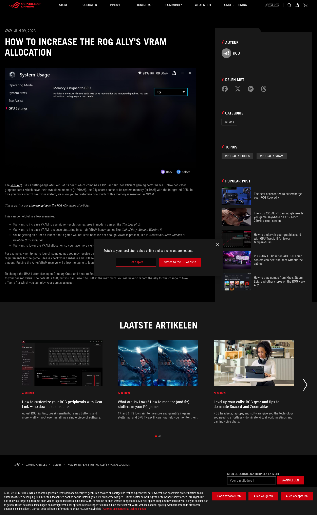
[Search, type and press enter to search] (289, 5)
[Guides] (57, 464)
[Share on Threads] (263, 89)
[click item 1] (159, 436)
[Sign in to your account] (297, 5)
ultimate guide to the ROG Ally (48, 205)
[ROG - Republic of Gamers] (25, 5)
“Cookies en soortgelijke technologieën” (124, 508)
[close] (217, 244)
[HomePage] (16, 465)
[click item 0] (156, 436)
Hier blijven (136, 262)
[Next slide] (305, 386)
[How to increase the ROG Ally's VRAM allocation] (99, 464)
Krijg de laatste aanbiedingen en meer (253, 474)
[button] (290, 480)
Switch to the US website (180, 262)
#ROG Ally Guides (237, 156)
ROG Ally (16, 185)
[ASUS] (272, 5)
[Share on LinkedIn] (250, 89)
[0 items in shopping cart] (305, 5)
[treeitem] (62, 381)
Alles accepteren (297, 496)
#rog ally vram (271, 156)
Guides (229, 122)
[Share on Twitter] (238, 89)
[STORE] (63, 5)
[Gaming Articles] (36, 464)
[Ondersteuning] (235, 5)
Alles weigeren (263, 496)
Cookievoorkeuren (229, 496)
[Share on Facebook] (225, 89)
